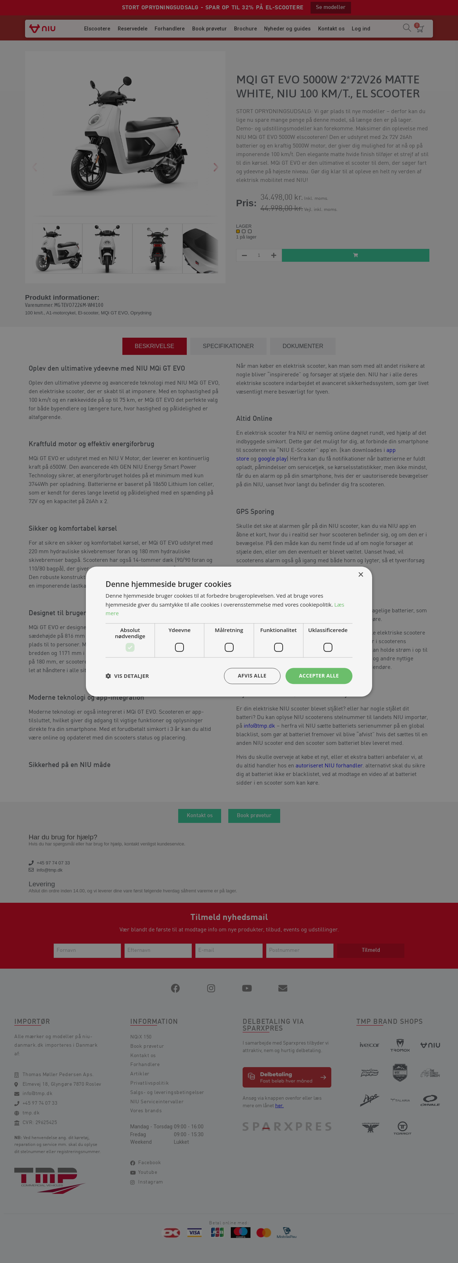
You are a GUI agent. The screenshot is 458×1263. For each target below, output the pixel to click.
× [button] (360, 575)
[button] (127, 676)
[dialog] (229, 631)
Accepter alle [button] (319, 675)
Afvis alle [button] (252, 675)
